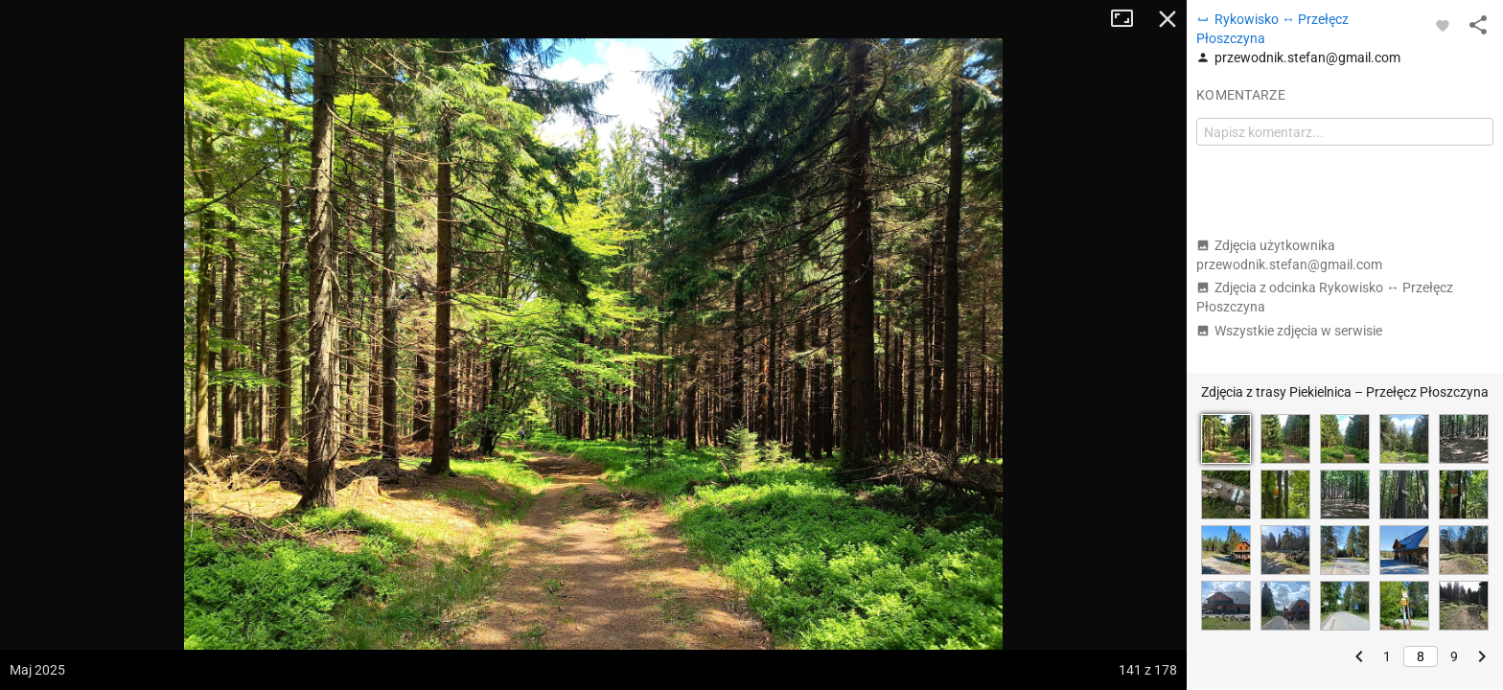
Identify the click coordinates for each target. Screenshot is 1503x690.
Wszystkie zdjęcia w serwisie (1289, 330)
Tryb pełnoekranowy (1129, 19)
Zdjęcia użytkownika (1289, 255)
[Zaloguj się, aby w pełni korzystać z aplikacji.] (1442, 25)
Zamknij (1167, 19)
